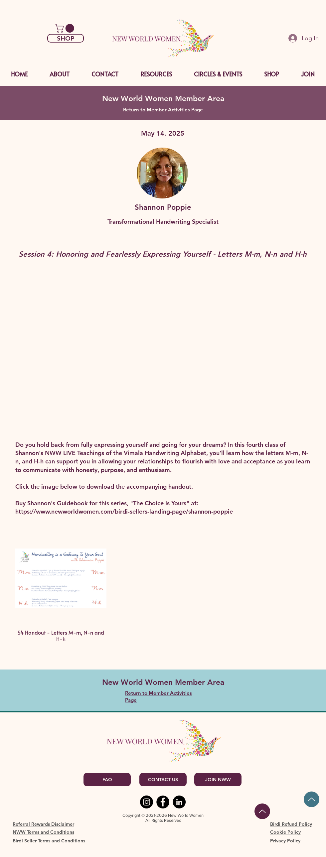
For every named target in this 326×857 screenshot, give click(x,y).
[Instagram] (146, 802)
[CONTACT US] (163, 779)
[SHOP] (65, 38)
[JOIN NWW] (218, 779)
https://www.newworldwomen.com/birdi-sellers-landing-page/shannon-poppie (124, 511)
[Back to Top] (262, 811)
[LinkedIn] (179, 802)
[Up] (311, 799)
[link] (65, 28)
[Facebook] (162, 802)
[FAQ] (107, 779)
